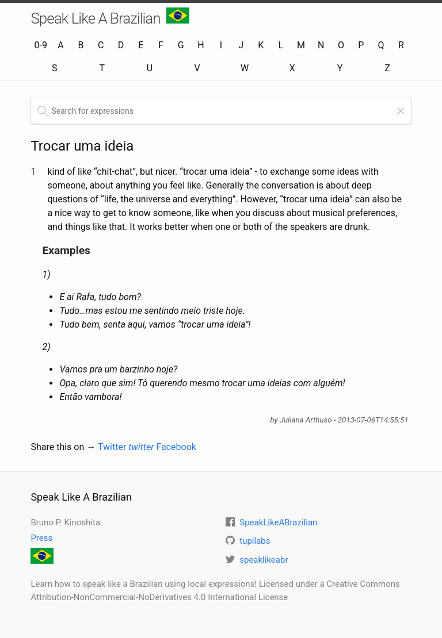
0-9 (41, 45)
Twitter (126, 446)
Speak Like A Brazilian (110, 17)
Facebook (176, 446)
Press (41, 538)
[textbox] (221, 111)
